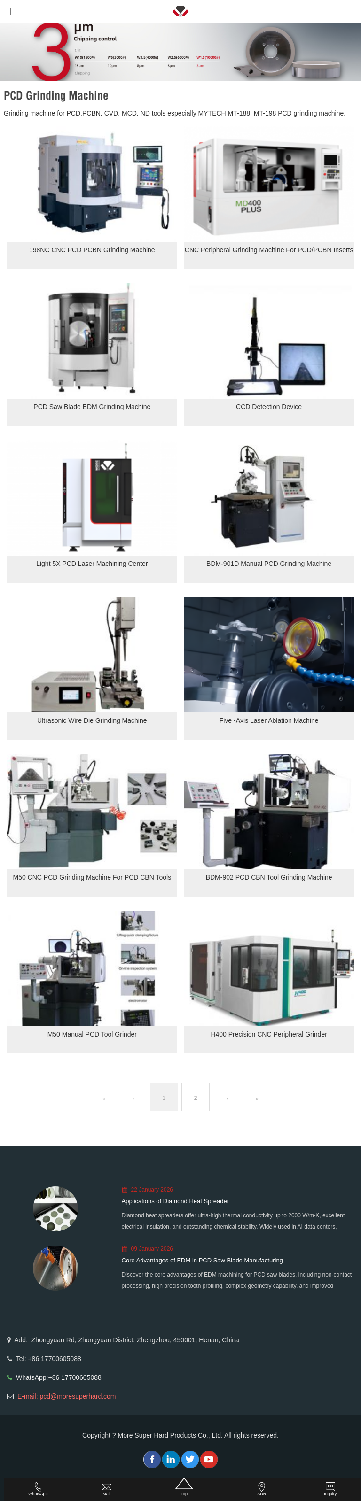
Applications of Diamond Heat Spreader (175, 1201)
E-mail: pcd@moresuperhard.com (66, 1396)
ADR (262, 1489)
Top (184, 1487)
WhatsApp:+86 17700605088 (59, 1377)
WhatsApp (38, 1489)
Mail (106, 1489)
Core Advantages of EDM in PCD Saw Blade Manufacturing (202, 1260)
